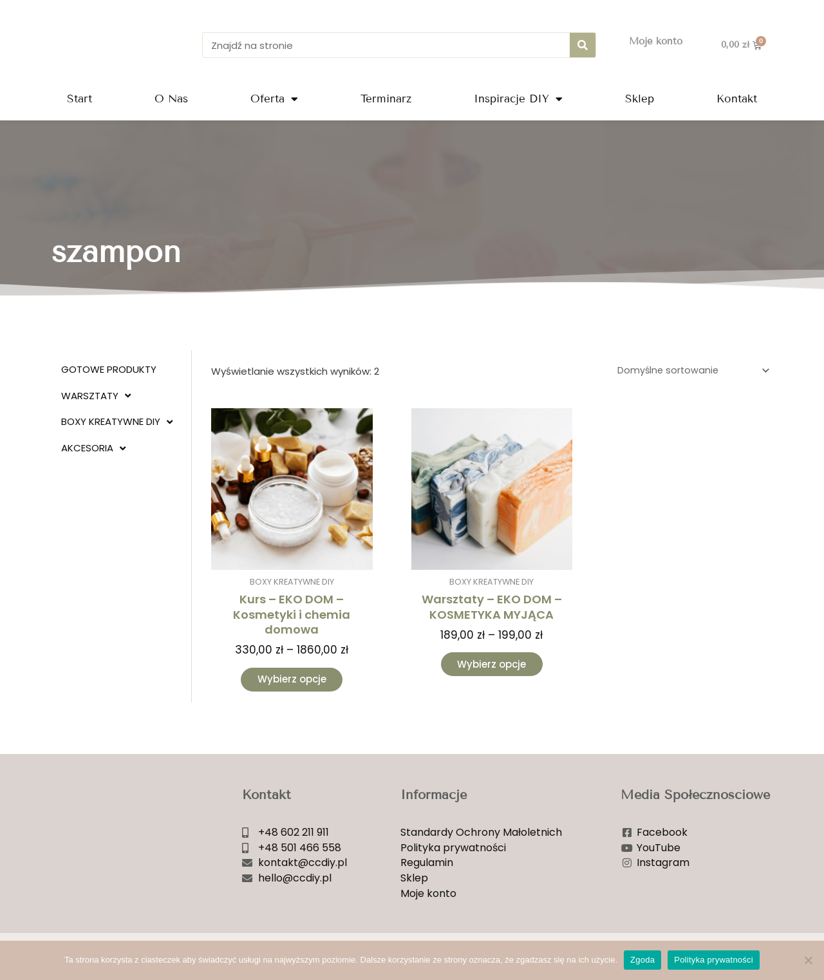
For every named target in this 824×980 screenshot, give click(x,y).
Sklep (639, 99)
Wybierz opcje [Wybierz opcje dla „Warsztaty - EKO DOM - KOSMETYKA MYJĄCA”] (491, 667)
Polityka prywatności (713, 960)
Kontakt (736, 99)
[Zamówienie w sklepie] (688, 371)
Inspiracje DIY (518, 99)
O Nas (171, 99)
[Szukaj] (582, 45)
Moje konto (655, 41)
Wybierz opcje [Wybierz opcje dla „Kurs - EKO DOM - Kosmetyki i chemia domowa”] (292, 681)
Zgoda (642, 960)
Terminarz (385, 99)
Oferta (274, 99)
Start (79, 99)
